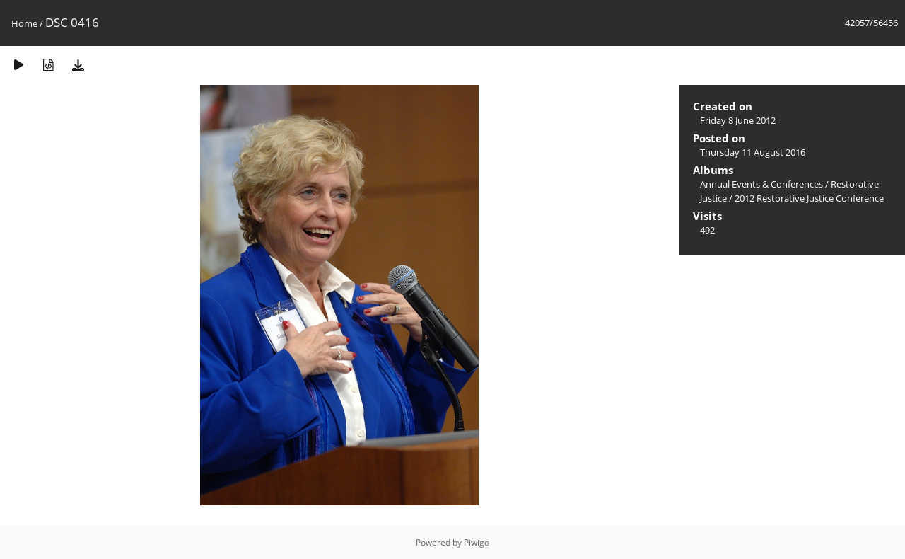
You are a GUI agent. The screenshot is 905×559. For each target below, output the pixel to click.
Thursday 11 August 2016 (752, 152)
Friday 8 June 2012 (738, 120)
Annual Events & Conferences (761, 184)
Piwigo (476, 542)
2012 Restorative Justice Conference (809, 198)
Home (24, 23)
